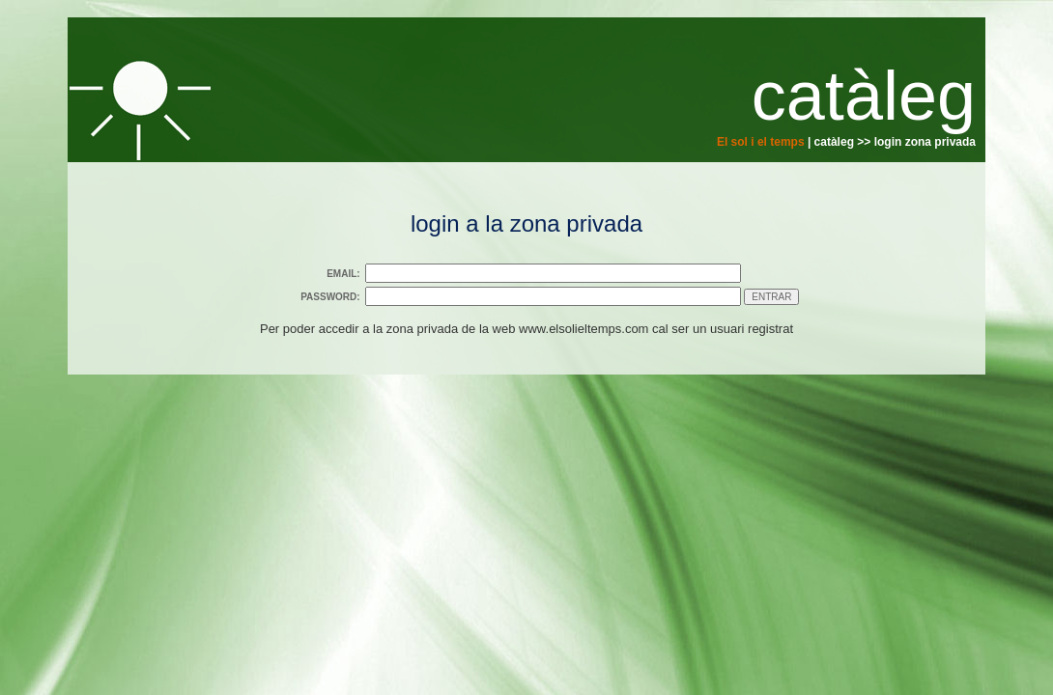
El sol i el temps (761, 142)
